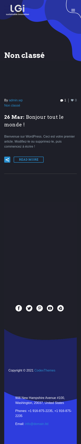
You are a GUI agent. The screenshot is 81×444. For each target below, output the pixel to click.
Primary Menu (73, 10)
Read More (28, 159)
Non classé (12, 105)
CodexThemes (44, 370)
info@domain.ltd (36, 424)
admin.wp (16, 100)
